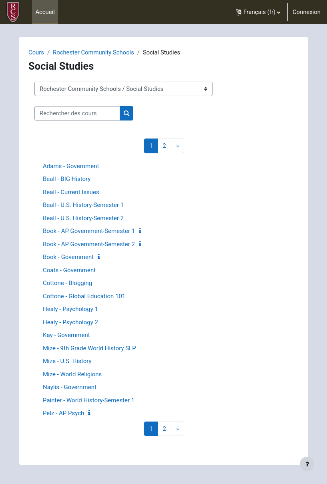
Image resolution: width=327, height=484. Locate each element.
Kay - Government (66, 335)
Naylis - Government (69, 387)
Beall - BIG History (66, 179)
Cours (36, 52)
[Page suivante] (177, 146)
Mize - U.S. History (67, 361)
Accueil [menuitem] (44, 12)
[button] (258, 12)
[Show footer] (307, 464)
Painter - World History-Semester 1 (88, 400)
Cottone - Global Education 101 (84, 296)
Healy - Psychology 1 (70, 309)
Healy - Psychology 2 (70, 322)
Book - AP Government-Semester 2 (89, 244)
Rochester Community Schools (93, 52)
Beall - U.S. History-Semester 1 (83, 205)
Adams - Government (71, 166)
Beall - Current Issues (71, 192)
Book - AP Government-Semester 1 (89, 231)
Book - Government (68, 257)
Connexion (307, 12)
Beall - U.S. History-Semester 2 (83, 218)
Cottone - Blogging (67, 283)
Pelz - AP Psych (63, 413)
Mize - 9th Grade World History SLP (89, 348)
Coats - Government (69, 270)
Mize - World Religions (72, 374)
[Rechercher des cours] (77, 113)
